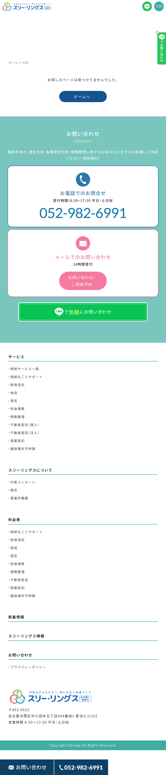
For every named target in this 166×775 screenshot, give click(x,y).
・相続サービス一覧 (23, 368)
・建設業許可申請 (21, 448)
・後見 (13, 392)
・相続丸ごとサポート (25, 376)
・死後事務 (16, 408)
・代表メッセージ (21, 482)
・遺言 (13, 400)
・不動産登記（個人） (24, 424)
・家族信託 (16, 384)
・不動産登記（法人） (24, 432)
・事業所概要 (18, 498)
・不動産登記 (18, 579)
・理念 (13, 490)
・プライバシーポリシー (27, 667)
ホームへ (81, 96)
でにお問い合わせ (83, 312)
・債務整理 (16, 416)
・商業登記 (16, 440)
